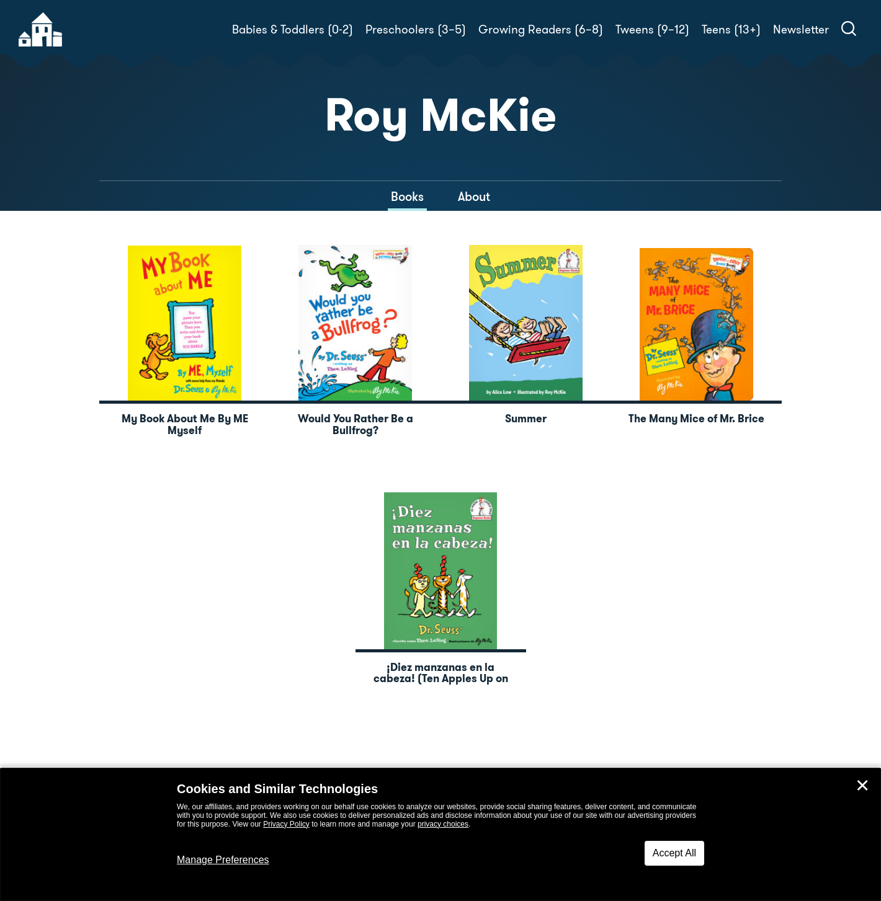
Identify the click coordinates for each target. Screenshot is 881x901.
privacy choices (443, 824)
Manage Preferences (223, 859)
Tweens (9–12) (652, 29)
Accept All (674, 853)
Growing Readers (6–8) (540, 29)
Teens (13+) (731, 29)
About (474, 196)
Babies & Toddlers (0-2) (292, 29)
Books (407, 196)
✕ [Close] (862, 785)
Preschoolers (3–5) (415, 29)
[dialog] (440, 834)
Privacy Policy (286, 824)
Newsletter (801, 29)
